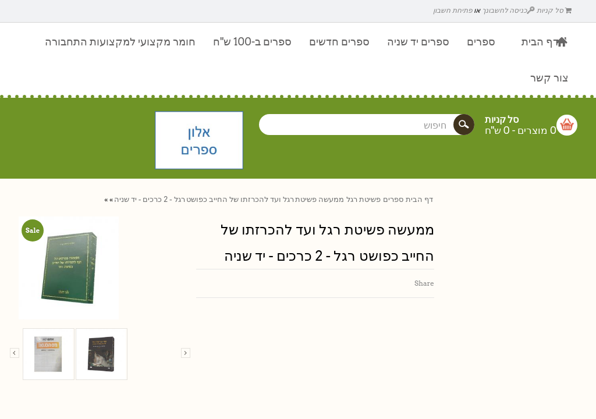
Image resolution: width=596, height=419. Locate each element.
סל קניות (554, 10)
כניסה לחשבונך (508, 10)
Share (424, 283)
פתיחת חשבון (452, 10)
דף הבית (419, 199)
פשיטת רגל (363, 199)
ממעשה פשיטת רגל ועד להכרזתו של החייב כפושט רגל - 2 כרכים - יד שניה (229, 199)
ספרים (393, 199)
